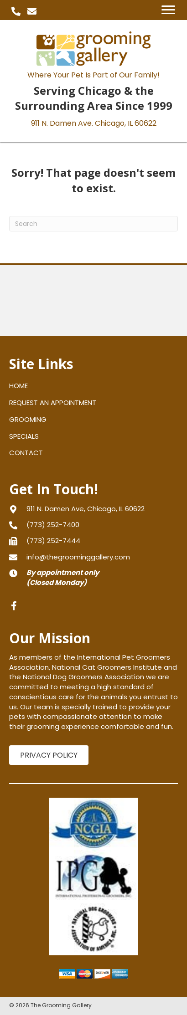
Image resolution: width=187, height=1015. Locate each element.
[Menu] (168, 10)
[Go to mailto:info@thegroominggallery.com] (93, 557)
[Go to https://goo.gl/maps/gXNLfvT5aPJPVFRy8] (93, 508)
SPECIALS (24, 436)
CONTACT (26, 452)
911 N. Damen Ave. (93, 123)
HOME (18, 385)
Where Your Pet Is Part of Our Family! (93, 75)
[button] (16, 11)
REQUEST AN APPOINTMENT (52, 402)
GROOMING (28, 419)
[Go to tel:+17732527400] (93, 524)
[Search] (93, 223)
